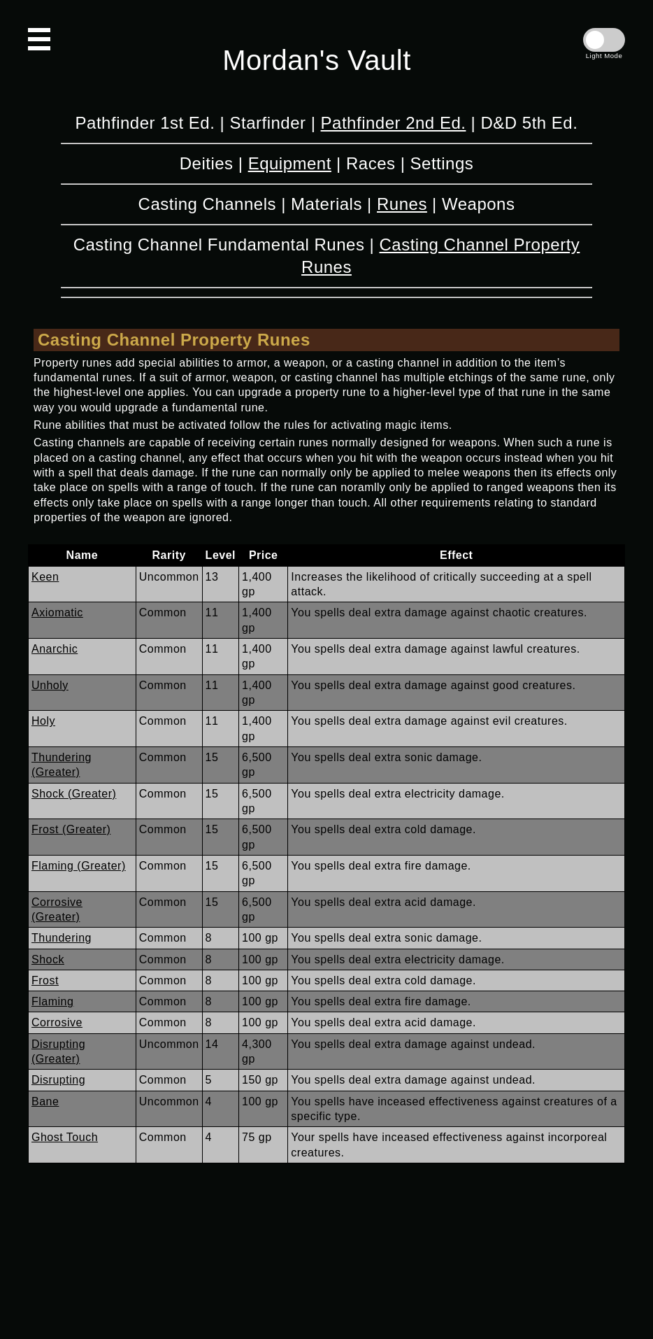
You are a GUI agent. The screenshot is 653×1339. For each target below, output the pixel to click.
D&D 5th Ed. (528, 122)
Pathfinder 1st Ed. (145, 122)
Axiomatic (57, 612)
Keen (45, 577)
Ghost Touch (64, 1137)
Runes (402, 203)
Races (371, 163)
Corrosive (56, 1022)
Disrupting (58, 1080)
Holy (43, 721)
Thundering (61, 938)
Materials (326, 203)
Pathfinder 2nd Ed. (393, 122)
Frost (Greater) (70, 829)
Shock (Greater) (73, 794)
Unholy (50, 685)
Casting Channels (207, 203)
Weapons (478, 203)
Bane (45, 1101)
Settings (442, 163)
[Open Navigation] (39, 39)
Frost (45, 980)
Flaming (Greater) (78, 866)
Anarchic (54, 649)
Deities (207, 163)
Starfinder (267, 122)
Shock (47, 959)
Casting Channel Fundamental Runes (219, 244)
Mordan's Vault (316, 60)
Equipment (289, 163)
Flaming (52, 1001)
